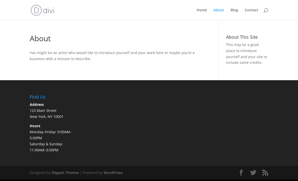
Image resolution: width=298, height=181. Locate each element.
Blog (234, 10)
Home (202, 10)
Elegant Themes (65, 172)
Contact (251, 10)
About (218, 10)
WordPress (113, 172)
